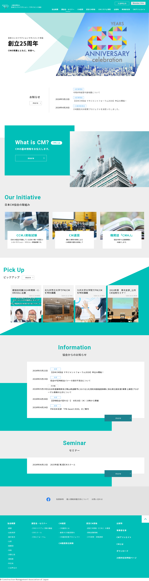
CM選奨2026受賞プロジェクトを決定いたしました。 (96, 109)
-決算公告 (11, 554)
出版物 (116, 9)
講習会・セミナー (67, 9)
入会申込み (122, 3)
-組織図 (10, 546)
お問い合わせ (97, 499)
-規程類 (10, 559)
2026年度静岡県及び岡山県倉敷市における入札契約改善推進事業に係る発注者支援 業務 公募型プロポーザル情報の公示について (93, 391)
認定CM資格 (90, 9)
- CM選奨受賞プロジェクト (69, 537)
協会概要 (55, 9)
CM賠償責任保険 (66, 543)
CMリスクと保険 (104, 9)
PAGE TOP (145, 519)
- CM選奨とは (64, 528)
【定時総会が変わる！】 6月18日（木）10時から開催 (74, 400)
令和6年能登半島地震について (86, 92)
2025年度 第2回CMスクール (62, 464)
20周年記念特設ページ (127, 557)
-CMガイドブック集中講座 (41, 528)
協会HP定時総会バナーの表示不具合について (70, 380)
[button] (14, 303)
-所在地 (10, 563)
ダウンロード (122, 550)
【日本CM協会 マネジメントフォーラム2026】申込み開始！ (100, 100)
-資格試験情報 (92, 532)
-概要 (9, 528)
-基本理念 (11, 537)
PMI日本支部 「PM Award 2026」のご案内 (69, 409)
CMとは (120, 544)
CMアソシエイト (139, 9)
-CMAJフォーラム (38, 537)
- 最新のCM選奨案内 (67, 532)
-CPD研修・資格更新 (94, 537)
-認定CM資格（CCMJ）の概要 (98, 528)
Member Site (138, 3)
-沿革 (9, 541)
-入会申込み (12, 568)
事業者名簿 (126, 9)
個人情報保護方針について (77, 499)
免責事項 (60, 499)
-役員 (9, 550)
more (35, 103)
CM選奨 (80, 9)
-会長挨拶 (11, 532)
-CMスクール (36, 532)
